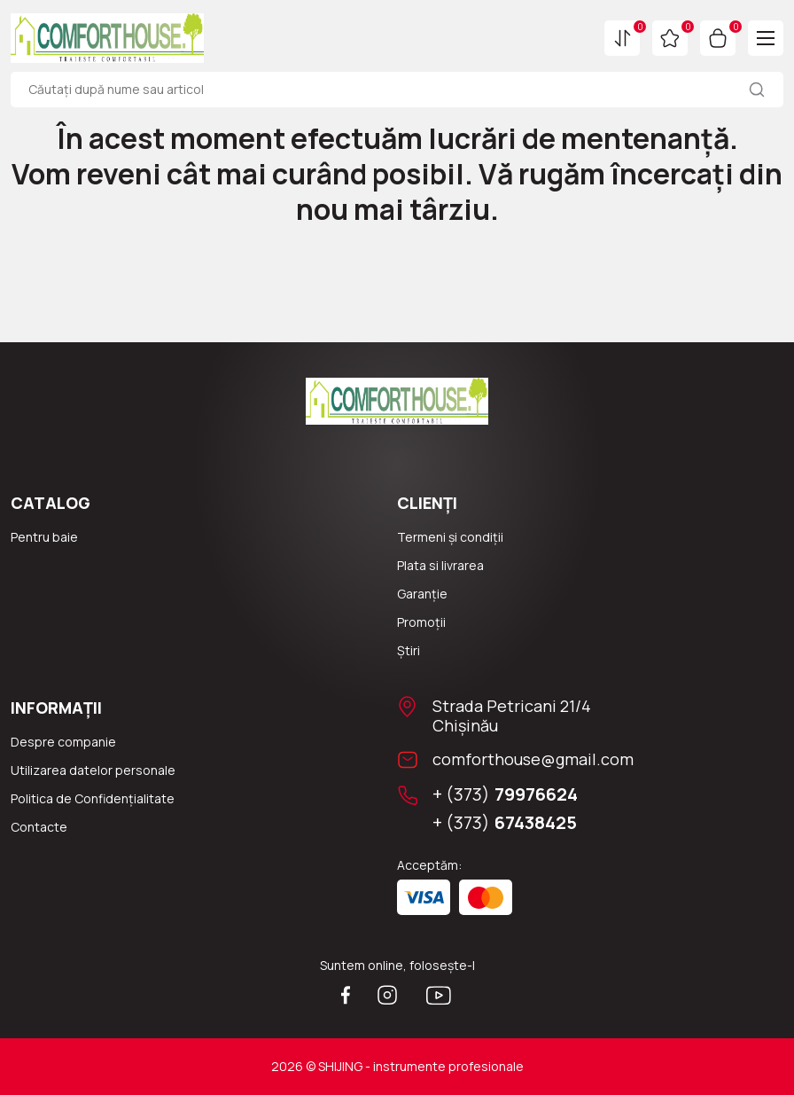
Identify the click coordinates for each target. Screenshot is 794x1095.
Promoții (421, 622)
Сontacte (39, 826)
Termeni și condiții (450, 536)
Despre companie (63, 741)
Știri (408, 650)
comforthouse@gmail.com (533, 759)
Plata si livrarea (440, 565)
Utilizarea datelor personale (93, 770)
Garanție (422, 593)
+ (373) (505, 794)
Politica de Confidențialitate (93, 798)
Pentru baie (44, 536)
